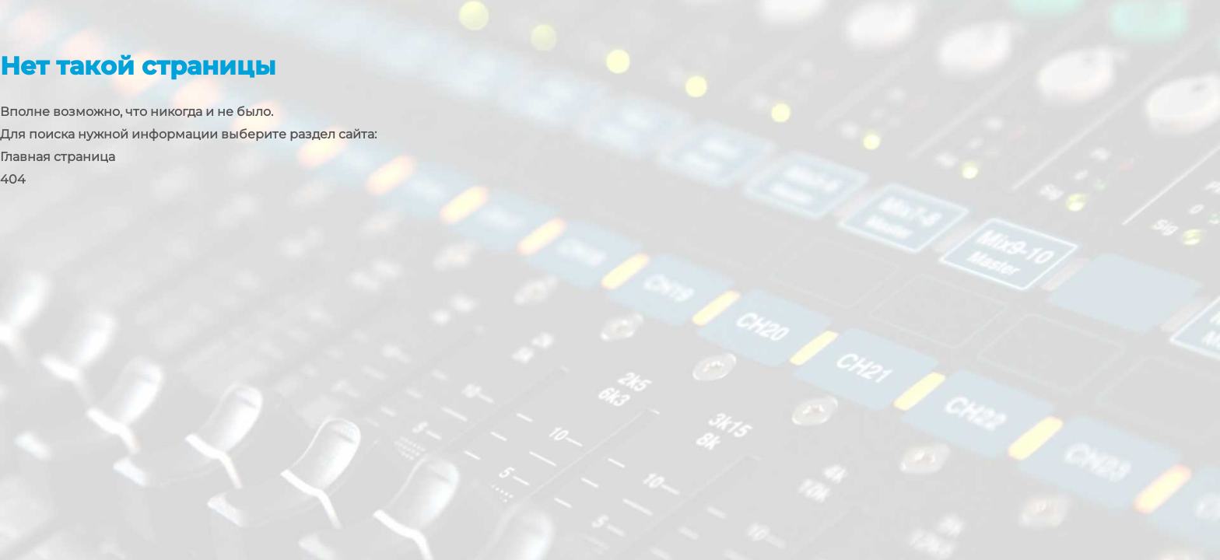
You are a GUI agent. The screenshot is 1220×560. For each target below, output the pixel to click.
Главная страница (57, 156)
